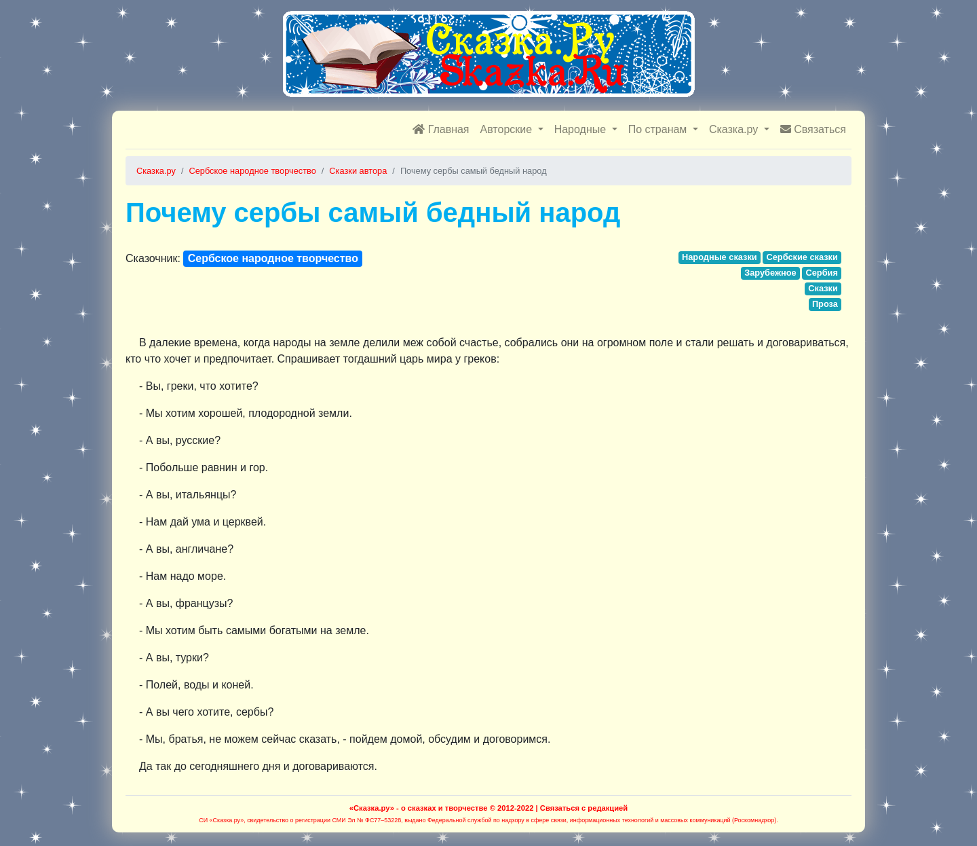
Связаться (813, 129)
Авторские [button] (507, 129)
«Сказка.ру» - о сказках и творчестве (418, 808)
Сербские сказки (801, 257)
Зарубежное (770, 273)
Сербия (821, 273)
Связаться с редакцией (584, 808)
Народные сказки (719, 257)
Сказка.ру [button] (735, 129)
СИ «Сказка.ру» (221, 820)
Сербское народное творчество (273, 258)
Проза (825, 304)
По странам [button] (659, 129)
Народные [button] (581, 129)
